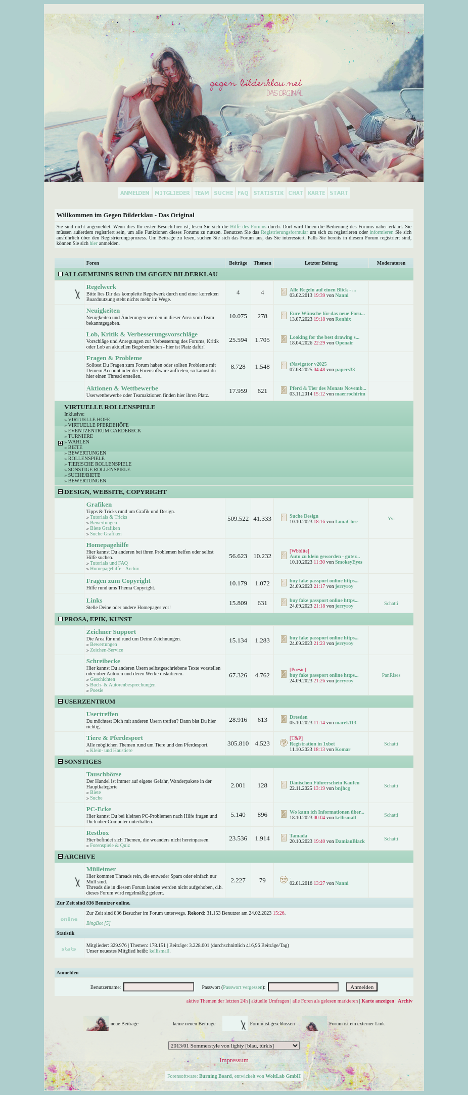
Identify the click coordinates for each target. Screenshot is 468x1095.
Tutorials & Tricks (108, 517)
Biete (75, 447)
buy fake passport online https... (324, 580)
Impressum (234, 1060)
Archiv (405, 1001)
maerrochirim (350, 393)
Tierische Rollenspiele (100, 464)
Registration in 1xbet (312, 743)
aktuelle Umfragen (270, 1001)
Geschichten (102, 679)
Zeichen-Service (106, 650)
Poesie (96, 690)
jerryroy (344, 586)
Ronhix (343, 319)
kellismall (345, 817)
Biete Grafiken (105, 528)
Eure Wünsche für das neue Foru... (327, 313)
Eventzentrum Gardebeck (105, 430)
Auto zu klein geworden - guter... (325, 556)
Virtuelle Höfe (89, 419)
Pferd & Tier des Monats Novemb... (328, 388)
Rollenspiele (86, 458)
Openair (344, 342)
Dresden (298, 717)
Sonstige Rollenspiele (99, 469)
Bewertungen (87, 453)
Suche (96, 798)
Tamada (298, 835)
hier (94, 243)
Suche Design (304, 516)
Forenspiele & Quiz (110, 845)
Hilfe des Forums (248, 226)
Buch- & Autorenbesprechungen (122, 684)
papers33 (345, 369)
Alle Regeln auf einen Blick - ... (323, 289)
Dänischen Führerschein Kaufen (324, 782)
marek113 (345, 722)
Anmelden (68, 972)
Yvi (391, 518)
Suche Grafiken (105, 533)
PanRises (391, 675)
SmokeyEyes (348, 562)
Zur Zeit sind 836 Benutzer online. (93, 903)
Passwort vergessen (242, 987)
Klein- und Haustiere (111, 750)
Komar (343, 749)
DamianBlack (349, 841)
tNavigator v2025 (308, 364)
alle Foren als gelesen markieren (325, 1001)
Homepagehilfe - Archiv (114, 568)
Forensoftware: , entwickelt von (234, 1076)
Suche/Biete (84, 475)
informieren (381, 232)
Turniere (80, 436)
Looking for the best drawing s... (324, 337)
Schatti (391, 603)
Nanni (341, 295)
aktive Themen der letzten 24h (217, 1001)
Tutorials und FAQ (109, 563)
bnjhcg (342, 788)
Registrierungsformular (284, 232)
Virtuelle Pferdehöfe (98, 425)
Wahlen (78, 441)
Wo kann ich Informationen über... (327, 812)
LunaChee (346, 521)
